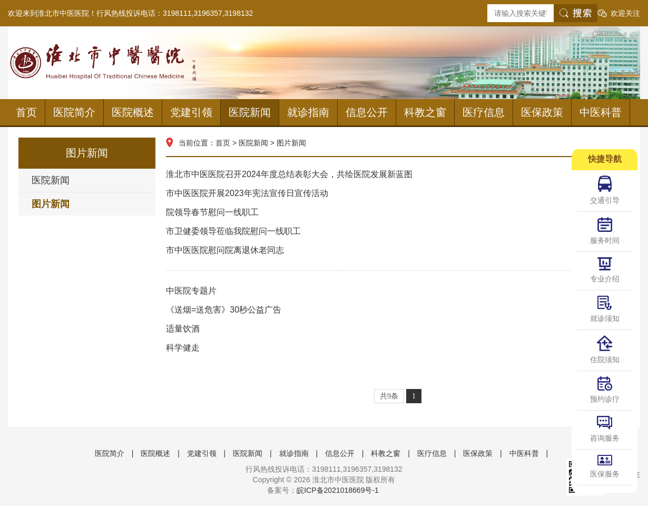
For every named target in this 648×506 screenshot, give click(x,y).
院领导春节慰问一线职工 (398, 212)
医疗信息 (484, 112)
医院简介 (74, 112)
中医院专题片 (398, 290)
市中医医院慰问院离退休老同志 (398, 250)
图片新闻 (51, 204)
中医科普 (601, 112)
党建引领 (191, 112)
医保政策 (542, 112)
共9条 (389, 396)
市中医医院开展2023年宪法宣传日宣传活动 (398, 193)
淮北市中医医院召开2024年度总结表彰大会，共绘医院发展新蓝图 (398, 174)
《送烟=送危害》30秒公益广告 (398, 309)
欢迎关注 (625, 13)
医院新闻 (250, 112)
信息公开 (367, 112)
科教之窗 (425, 112)
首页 (26, 112)
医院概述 (133, 112)
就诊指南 (308, 112)
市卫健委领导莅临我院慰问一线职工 (398, 231)
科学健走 (398, 347)
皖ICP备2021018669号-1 (338, 490)
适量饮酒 (398, 328)
